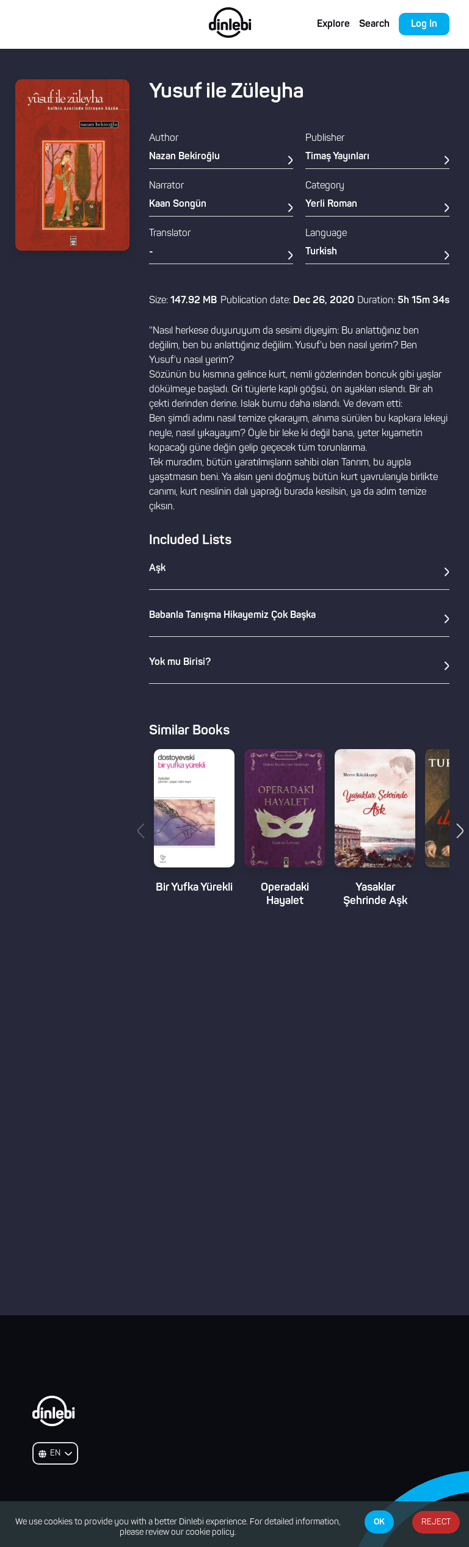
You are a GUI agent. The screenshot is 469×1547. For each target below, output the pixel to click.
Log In (424, 24)
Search (374, 24)
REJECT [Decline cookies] (436, 1522)
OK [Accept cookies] (379, 1522)
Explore (333, 24)
